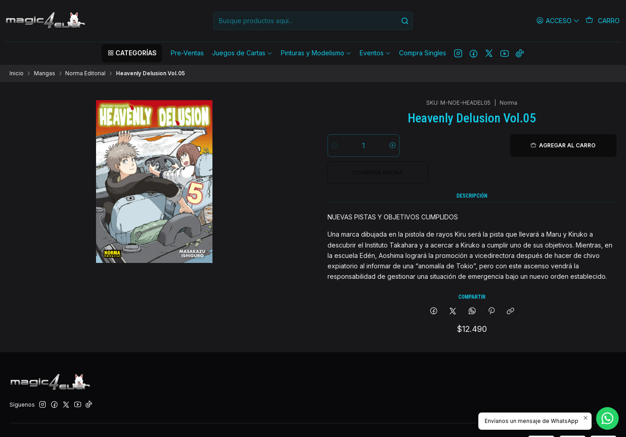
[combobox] (313, 21)
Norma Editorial (85, 73)
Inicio (17, 73)
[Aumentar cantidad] (392, 111)
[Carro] (602, 21)
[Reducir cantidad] (334, 111)
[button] (131, 53)
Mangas (44, 73)
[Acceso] (558, 21)
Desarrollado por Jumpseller (130, 420)
